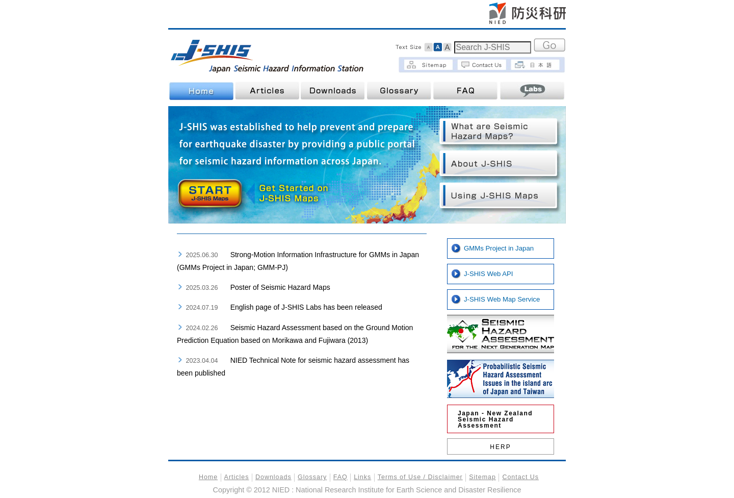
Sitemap (482, 477)
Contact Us (520, 477)
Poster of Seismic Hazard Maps (280, 287)
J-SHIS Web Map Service (502, 299)
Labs (532, 91)
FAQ (466, 91)
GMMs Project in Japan (499, 248)
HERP (500, 447)
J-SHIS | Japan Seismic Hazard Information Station (268, 55)
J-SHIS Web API (488, 274)
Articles (267, 91)
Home (200, 91)
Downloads (333, 91)
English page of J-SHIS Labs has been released (306, 307)
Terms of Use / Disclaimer (420, 477)
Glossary (399, 91)
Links (362, 477)
